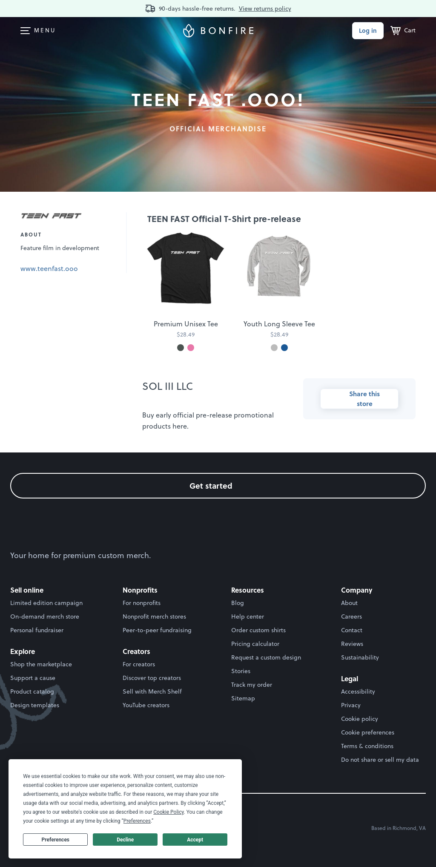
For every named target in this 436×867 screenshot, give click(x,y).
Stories (240, 671)
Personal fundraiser (36, 630)
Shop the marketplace (41, 664)
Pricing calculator (255, 643)
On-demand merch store (44, 616)
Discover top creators (152, 678)
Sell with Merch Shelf (152, 691)
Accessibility (358, 691)
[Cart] (403, 31)
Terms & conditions (367, 746)
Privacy (351, 705)
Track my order (251, 684)
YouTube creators (146, 705)
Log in (368, 30)
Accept (195, 840)
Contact (351, 630)
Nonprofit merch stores (154, 616)
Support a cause (32, 678)
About (349, 603)
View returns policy (265, 8)
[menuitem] (25, 31)
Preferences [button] (137, 821)
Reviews (352, 643)
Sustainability (360, 657)
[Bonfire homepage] (218, 30)
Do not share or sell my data (380, 759)
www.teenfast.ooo (49, 268)
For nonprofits (142, 603)
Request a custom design (266, 657)
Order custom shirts (258, 630)
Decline (125, 840)
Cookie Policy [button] (168, 812)
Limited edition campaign (46, 603)
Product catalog (32, 691)
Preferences (56, 840)
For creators (139, 664)
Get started (218, 485)
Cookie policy (359, 718)
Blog (237, 603)
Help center (247, 616)
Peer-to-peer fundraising (157, 630)
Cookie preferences (367, 732)
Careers (351, 616)
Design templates (34, 705)
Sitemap (243, 698)
